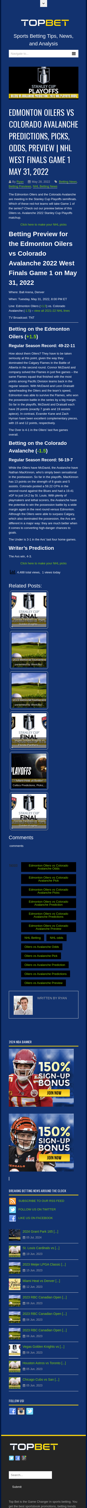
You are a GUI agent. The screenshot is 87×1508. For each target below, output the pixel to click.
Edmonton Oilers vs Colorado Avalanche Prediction (48, 903)
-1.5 (41, 451)
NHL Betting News (45, 186)
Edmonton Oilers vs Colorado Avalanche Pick (48, 879)
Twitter (11, 1458)
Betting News (68, 181)
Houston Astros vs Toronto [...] (44, 1363)
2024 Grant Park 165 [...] (40, 1231)
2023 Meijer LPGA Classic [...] (44, 1264)
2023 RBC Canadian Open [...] (45, 1297)
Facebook (17, 1458)
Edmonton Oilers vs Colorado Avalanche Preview (48, 927)
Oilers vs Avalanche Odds (42, 947)
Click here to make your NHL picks (43, 224)
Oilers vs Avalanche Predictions (46, 974)
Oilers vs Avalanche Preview (44, 983)
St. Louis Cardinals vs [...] (41, 1248)
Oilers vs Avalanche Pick (41, 956)
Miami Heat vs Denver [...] (41, 1281)
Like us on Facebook (36, 1218)
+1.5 (31, 336)
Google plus (23, 1458)
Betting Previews (20, 186)
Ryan (19, 181)
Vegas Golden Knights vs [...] (43, 1346)
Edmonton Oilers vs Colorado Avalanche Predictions (48, 915)
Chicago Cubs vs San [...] (41, 1379)
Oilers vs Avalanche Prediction (45, 965)
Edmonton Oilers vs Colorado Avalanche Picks (48, 891)
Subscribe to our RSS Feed (41, 1201)
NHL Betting (33, 937)
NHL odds (56, 937)
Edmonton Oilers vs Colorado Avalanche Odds (48, 867)
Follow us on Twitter (37, 1209)
